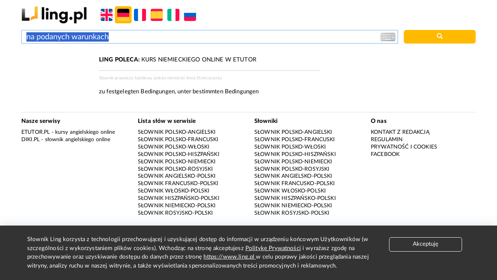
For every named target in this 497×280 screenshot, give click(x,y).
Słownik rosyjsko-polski (175, 213)
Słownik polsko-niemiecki (177, 161)
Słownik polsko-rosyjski (175, 169)
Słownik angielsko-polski (177, 176)
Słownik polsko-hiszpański (178, 154)
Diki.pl (30, 139)
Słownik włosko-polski (173, 191)
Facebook (385, 154)
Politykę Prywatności (273, 248)
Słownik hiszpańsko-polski (178, 198)
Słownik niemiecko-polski (177, 205)
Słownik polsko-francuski (178, 139)
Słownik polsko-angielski (177, 132)
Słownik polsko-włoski (173, 147)
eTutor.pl (35, 132)
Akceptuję (425, 244)
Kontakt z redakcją (400, 132)
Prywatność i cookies (404, 147)
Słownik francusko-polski (178, 183)
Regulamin (387, 139)
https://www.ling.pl (229, 257)
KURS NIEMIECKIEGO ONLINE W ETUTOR (177, 60)
